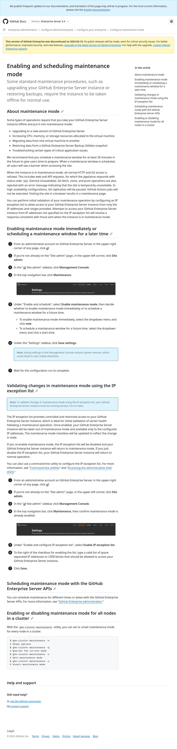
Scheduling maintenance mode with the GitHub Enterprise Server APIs (55, 585)
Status (56, 736)
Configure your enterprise (91, 29)
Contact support (18, 706)
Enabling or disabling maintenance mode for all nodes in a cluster (61, 615)
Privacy (46, 736)
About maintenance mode (35, 111)
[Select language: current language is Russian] (171, 21)
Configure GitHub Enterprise (57, 29)
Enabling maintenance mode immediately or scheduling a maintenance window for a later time (60, 231)
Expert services (81, 736)
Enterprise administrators (22, 29)
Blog (95, 736)
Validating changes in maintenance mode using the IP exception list (61, 388)
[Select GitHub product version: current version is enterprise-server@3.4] (50, 21)
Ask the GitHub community (24, 701)
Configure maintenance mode (127, 29)
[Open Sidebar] (4, 29)
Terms (35, 736)
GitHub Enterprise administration (80, 601)
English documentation (97, 9)
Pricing (66, 736)
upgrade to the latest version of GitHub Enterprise (92, 45)
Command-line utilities (44, 468)
